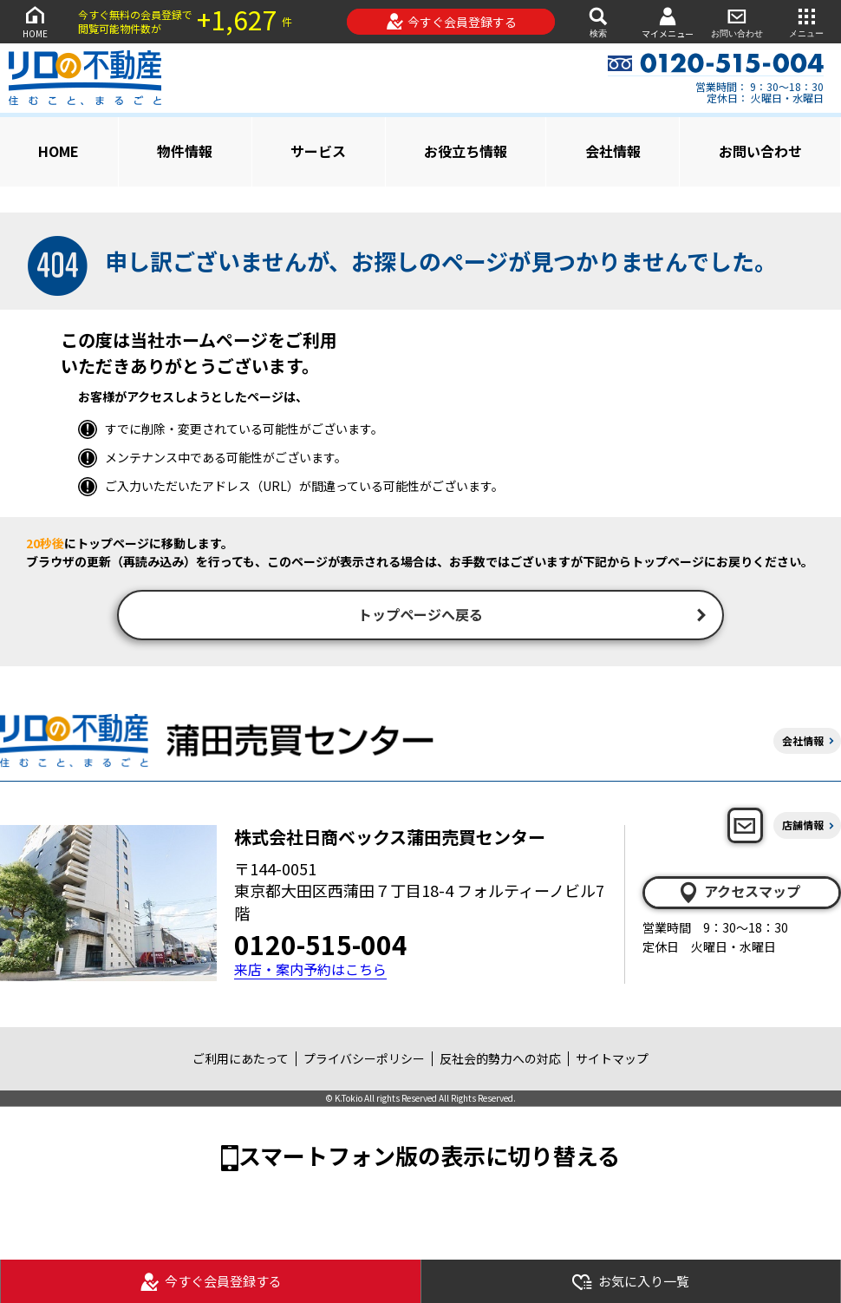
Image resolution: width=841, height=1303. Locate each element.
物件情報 (184, 151)
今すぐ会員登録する (451, 21)
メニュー (806, 21)
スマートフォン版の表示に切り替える (429, 1157)
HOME (34, 21)
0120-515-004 (320, 945)
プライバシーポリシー (364, 1060)
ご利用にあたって (240, 1060)
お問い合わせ (737, 21)
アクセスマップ (738, 893)
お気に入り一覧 (630, 1282)
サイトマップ (612, 1060)
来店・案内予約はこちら (310, 971)
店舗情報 (803, 827)
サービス (318, 151)
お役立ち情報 (465, 151)
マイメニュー (667, 22)
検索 (598, 21)
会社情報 (613, 151)
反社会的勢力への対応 (500, 1060)
